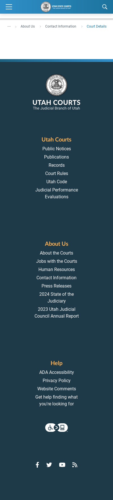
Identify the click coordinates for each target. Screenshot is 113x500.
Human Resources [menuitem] (56, 269)
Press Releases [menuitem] (56, 286)
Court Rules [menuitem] (56, 173)
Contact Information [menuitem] (56, 277)
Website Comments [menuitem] (56, 388)
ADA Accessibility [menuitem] (56, 372)
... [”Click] (9, 25)
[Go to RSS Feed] (74, 465)
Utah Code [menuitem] (56, 181)
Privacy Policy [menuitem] (57, 380)
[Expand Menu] (9, 7)
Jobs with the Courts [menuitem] (56, 261)
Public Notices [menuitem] (56, 148)
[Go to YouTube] (62, 465)
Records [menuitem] (57, 165)
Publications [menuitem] (56, 157)
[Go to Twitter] (49, 465)
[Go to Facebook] (37, 465)
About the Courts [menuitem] (56, 253)
